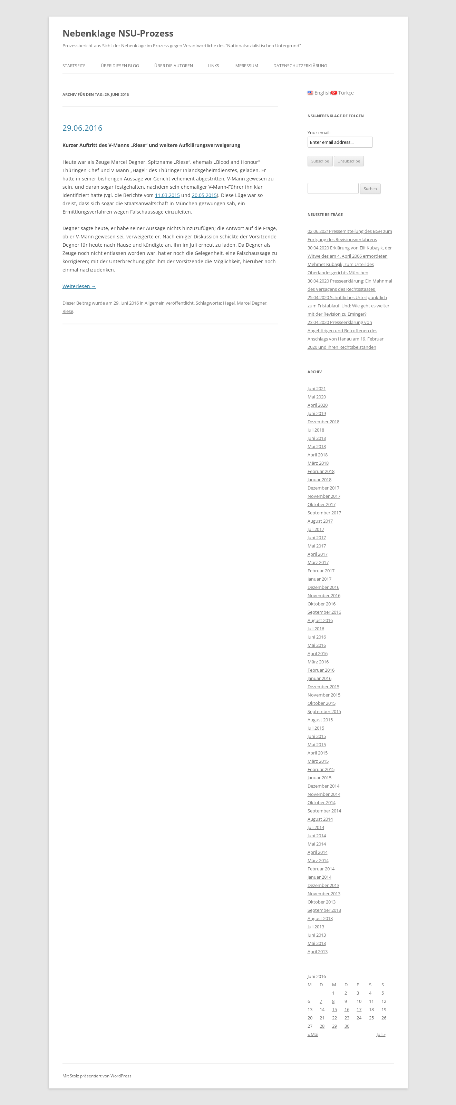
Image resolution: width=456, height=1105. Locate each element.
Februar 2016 (321, 670)
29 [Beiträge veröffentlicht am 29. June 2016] (334, 1026)
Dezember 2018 (323, 421)
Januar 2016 (319, 678)
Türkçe (342, 92)
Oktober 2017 (322, 504)
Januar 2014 (319, 877)
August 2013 (320, 918)
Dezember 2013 (323, 885)
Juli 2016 (316, 628)
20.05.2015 (204, 195)
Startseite (74, 66)
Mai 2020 (317, 397)
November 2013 (324, 893)
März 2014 (318, 860)
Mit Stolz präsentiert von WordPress (97, 1076)
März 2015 (318, 761)
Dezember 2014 (323, 786)
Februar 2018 (321, 471)
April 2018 (318, 455)
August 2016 (320, 620)
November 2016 (324, 595)
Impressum (246, 66)
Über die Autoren (173, 66)
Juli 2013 (316, 927)
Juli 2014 (316, 827)
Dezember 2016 (323, 587)
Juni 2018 (317, 438)
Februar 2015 (321, 769)
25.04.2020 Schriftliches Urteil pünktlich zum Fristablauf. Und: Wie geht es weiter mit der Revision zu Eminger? (348, 305)
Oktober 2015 (322, 703)
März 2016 (318, 662)
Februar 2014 (321, 869)
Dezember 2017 (323, 488)
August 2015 (320, 720)
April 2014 (318, 852)
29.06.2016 (82, 127)
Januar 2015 (319, 778)
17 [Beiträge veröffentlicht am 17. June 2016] (359, 1009)
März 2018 (318, 463)
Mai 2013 (317, 943)
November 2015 (324, 695)
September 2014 (324, 811)
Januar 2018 (319, 479)
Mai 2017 (317, 546)
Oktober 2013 (322, 902)
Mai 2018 (317, 446)
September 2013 (324, 910)
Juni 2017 (317, 537)
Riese (67, 311)
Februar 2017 (321, 571)
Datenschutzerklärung (300, 66)
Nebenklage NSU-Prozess (118, 33)
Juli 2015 (316, 728)
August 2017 (320, 521)
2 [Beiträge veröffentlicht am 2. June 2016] (346, 993)
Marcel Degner (251, 303)
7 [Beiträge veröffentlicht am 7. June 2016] (321, 1001)
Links (213, 66)
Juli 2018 (316, 430)
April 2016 (318, 653)
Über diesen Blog (120, 66)
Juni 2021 (317, 388)
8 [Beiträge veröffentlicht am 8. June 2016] (333, 1001)
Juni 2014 (317, 835)
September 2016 (324, 612)
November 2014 (324, 794)
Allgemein (155, 303)
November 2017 (324, 496)
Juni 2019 (317, 413)
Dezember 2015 (323, 686)
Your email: (319, 132)
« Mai (313, 1034)
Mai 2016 (317, 645)
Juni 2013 (317, 935)
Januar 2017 (319, 579)
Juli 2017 (316, 529)
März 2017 (318, 562)
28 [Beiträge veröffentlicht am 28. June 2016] (322, 1026)
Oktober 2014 (322, 802)
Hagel (229, 303)
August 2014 (320, 819)
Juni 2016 (317, 637)
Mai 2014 (317, 844)
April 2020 (318, 405)
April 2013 (318, 951)
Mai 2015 (317, 744)
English (319, 92)
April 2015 (318, 753)
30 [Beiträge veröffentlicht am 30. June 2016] (347, 1026)
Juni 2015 (317, 736)
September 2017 (324, 513)
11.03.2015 (167, 195)
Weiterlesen (79, 286)
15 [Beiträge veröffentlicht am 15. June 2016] (334, 1009)
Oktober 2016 (322, 604)
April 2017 (318, 554)
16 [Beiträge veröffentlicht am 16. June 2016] (347, 1009)
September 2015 (324, 711)
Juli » (381, 1034)
